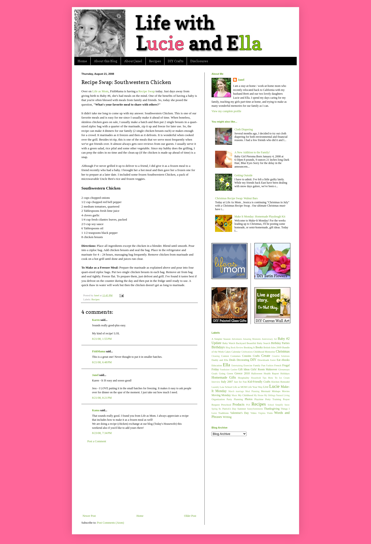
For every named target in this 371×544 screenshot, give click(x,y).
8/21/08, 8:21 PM (102, 397)
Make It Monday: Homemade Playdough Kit (259, 216)
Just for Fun (240, 381)
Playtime (258, 399)
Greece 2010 (242, 373)
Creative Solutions (281, 356)
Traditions (223, 412)
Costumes (235, 355)
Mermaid (265, 391)
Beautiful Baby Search (258, 343)
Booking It (249, 347)
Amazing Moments (252, 339)
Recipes (155, 61)
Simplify (279, 404)
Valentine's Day (239, 413)
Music (234, 395)
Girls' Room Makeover (264, 369)
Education (217, 365)
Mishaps (276, 391)
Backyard (241, 343)
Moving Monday (221, 395)
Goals (214, 373)
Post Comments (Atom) (110, 522)
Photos (248, 399)
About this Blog (105, 61)
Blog (228, 347)
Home (82, 61)
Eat (279, 360)
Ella (226, 364)
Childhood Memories (264, 351)
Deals (232, 360)
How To (272, 377)
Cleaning (216, 356)
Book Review (237, 347)
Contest (225, 355)
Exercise (247, 365)
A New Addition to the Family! (252, 152)
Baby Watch (228, 343)
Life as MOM (240, 386)
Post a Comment (96, 441)
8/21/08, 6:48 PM (102, 362)
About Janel (133, 61)
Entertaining (237, 365)
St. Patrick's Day (227, 408)
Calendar (236, 351)
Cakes (228, 351)
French (277, 365)
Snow (287, 404)
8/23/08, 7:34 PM (102, 433)
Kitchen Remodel (280, 381)
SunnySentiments (255, 408)
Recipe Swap (146, 91)
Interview (216, 381)
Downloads (263, 359)
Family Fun (259, 365)
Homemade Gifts (224, 377)
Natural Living (283, 395)
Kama (95, 410)
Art (275, 339)
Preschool (226, 404)
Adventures (237, 339)
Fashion (269, 365)
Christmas (283, 351)
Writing (227, 417)
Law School (226, 386)
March (231, 391)
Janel (95, 375)
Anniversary (267, 339)
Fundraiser (225, 369)
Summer (241, 408)
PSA (248, 404)
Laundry (215, 387)
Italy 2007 (227, 381)
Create (265, 356)
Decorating (243, 360)
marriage (240, 391)
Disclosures (199, 61)
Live (266, 387)
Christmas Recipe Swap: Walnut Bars (236, 198)
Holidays (285, 373)
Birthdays (218, 347)
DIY (253, 360)
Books (259, 347)
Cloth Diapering (243, 129)
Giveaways (284, 369)
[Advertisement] (139, 478)
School (271, 404)
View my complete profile (226, 111)
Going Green (226, 373)
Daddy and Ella (220, 359)
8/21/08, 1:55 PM (102, 339)
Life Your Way (255, 386)
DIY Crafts (175, 61)
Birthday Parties (280, 343)
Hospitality (243, 377)
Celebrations (247, 351)
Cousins (246, 356)
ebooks (286, 360)
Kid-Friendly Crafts (259, 381)
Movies (286, 391)
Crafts (256, 356)
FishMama (98, 351)
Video (253, 412)
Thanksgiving (271, 408)
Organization (218, 399)
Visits (270, 412)
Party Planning (235, 399)
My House (259, 395)
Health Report (271, 373)
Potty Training (273, 399)
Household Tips (258, 377)
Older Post (190, 515)
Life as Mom (100, 91)
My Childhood (245, 395)
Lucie (274, 386)
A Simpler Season (221, 338)
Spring (215, 408)
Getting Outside (243, 175)
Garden (233, 369)
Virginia (261, 413)
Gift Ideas (244, 369)
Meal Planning (252, 391)
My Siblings (269, 395)
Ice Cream (284, 377)
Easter (273, 360)
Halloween (256, 373)
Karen (96, 320)
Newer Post (89, 515)
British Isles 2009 (272, 347)
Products (238, 404)
